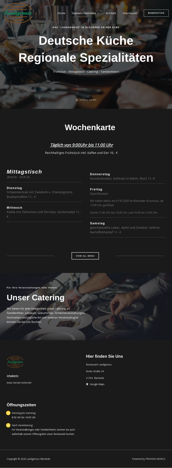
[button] (156, 13)
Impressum (130, 13)
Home (66, 13)
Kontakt (113, 13)
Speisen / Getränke (89, 13)
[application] (101, 13)
